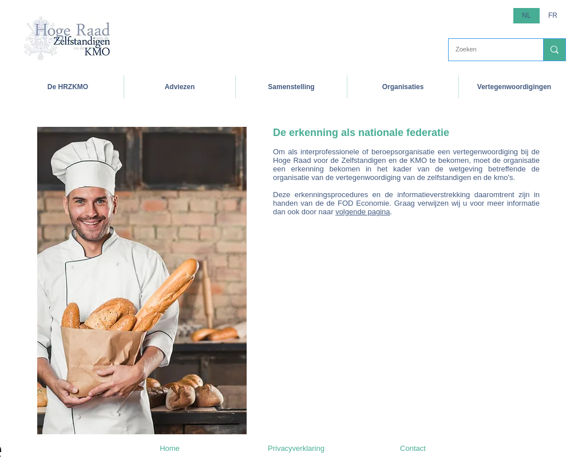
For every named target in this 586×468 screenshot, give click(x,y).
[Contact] (413, 448)
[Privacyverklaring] (296, 448)
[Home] (169, 448)
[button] (68, 86)
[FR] (553, 15)
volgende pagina (362, 211)
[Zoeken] (487, 50)
